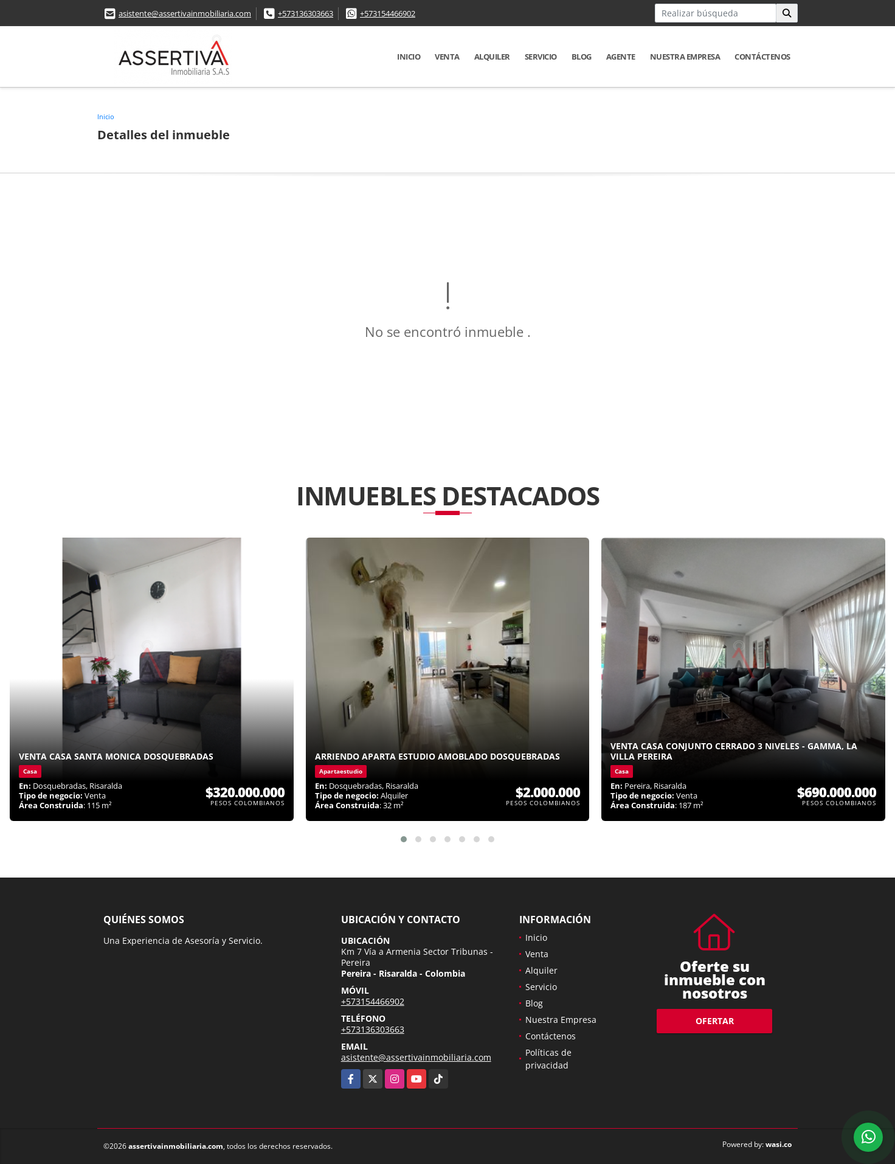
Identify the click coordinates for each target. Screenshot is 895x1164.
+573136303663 (305, 13)
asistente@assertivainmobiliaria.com (185, 13)
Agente (620, 56)
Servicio (541, 56)
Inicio (408, 56)
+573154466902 (387, 13)
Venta (447, 56)
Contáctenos (762, 56)
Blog (582, 56)
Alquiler (492, 56)
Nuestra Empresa (685, 56)
